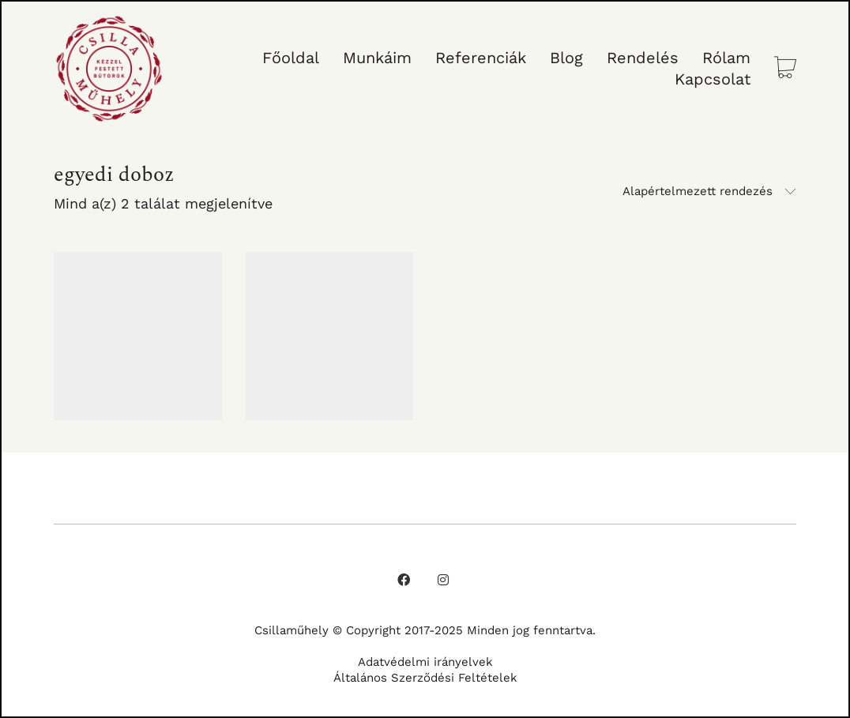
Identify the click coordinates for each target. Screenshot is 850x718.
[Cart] (785, 69)
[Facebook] (403, 580)
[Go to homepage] (109, 68)
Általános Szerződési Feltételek (425, 678)
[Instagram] (443, 580)
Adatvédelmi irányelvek (425, 662)
